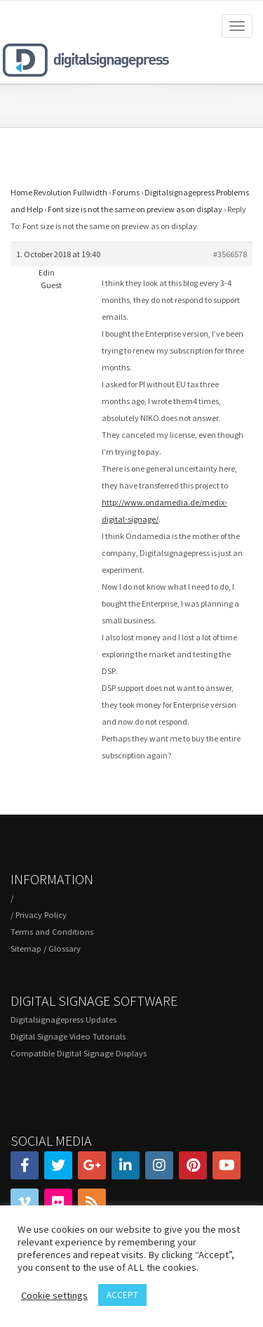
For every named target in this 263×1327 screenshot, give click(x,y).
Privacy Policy (41, 915)
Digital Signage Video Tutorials (68, 1036)
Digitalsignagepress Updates (63, 1019)
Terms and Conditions (52, 931)
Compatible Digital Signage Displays (79, 1053)
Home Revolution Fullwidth (59, 192)
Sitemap (26, 948)
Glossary (64, 948)
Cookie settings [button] (54, 1295)
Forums (126, 192)
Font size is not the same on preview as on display (135, 209)
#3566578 (230, 254)
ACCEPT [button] (122, 1295)
